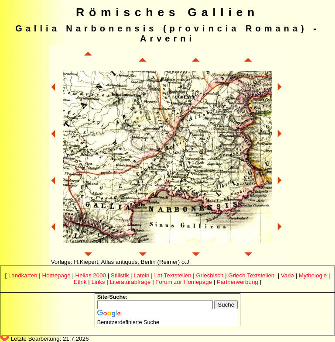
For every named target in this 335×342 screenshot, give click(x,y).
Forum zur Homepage (183, 282)
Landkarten (23, 275)
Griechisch (209, 275)
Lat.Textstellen (172, 275)
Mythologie (313, 275)
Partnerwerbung (237, 282)
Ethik (80, 282)
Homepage (56, 275)
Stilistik (120, 275)
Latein (141, 275)
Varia (287, 275)
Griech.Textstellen (251, 275)
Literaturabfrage (129, 282)
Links (98, 282)
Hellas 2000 (90, 275)
